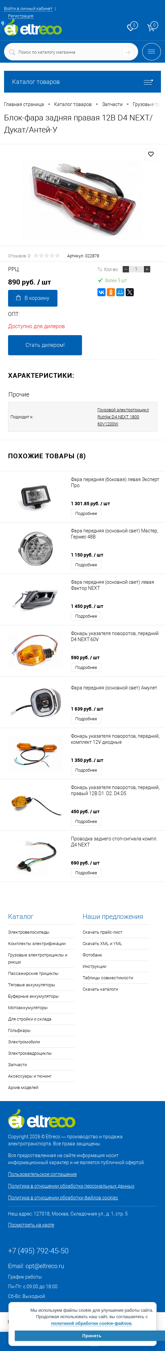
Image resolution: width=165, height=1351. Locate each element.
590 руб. (85, 657)
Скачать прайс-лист (102, 932)
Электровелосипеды (28, 932)
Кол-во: (111, 269)
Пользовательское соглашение (42, 1174)
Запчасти (17, 1064)
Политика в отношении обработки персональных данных (71, 1186)
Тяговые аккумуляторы (31, 984)
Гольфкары (19, 1030)
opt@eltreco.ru (45, 1265)
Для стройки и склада (29, 1019)
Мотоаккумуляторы (28, 1007)
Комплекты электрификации (37, 943)
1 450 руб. (87, 606)
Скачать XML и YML (102, 943)
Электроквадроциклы (30, 1053)
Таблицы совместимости (108, 977)
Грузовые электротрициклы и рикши (37, 958)
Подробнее (86, 513)
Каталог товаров (82, 82)
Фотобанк (92, 954)
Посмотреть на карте (31, 1225)
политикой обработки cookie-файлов (91, 1323)
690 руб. (85, 863)
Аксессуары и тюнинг (29, 1076)
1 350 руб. (87, 760)
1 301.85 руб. (90, 503)
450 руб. (85, 811)
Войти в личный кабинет (28, 8)
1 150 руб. (87, 555)
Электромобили (24, 1041)
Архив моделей (23, 1087)
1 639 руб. (87, 709)
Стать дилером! (45, 345)
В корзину (32, 298)
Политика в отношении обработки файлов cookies (63, 1197)
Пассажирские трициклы (33, 973)
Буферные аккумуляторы (33, 996)
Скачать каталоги (100, 989)
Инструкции (94, 966)
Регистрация (20, 15)
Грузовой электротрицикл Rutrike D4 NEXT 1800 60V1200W (123, 416)
